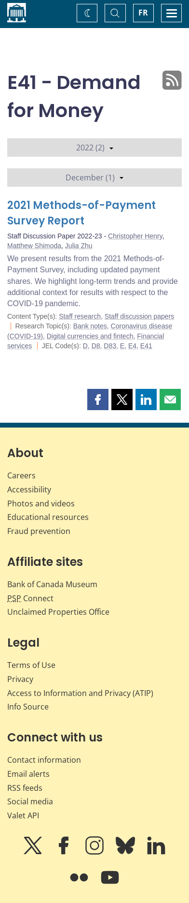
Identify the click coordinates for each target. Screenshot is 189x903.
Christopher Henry (135, 236)
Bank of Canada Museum (52, 584)
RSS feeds (24, 788)
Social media (30, 801)
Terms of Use (31, 665)
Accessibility (29, 489)
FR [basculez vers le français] (143, 12)
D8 (96, 346)
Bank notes (90, 326)
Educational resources (48, 517)
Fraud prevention (38, 531)
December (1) (94, 177)
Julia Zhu (79, 246)
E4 (132, 346)
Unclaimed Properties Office (58, 612)
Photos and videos (41, 503)
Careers (21, 475)
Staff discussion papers (140, 316)
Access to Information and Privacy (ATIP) (80, 693)
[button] (97, 399)
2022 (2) (94, 147)
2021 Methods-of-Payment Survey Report (81, 213)
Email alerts (28, 774)
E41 (146, 346)
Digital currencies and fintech (90, 336)
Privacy (20, 679)
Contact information (44, 760)
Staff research (80, 316)
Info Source (28, 706)
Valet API (23, 815)
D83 (110, 346)
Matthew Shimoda (34, 246)
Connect (30, 598)
